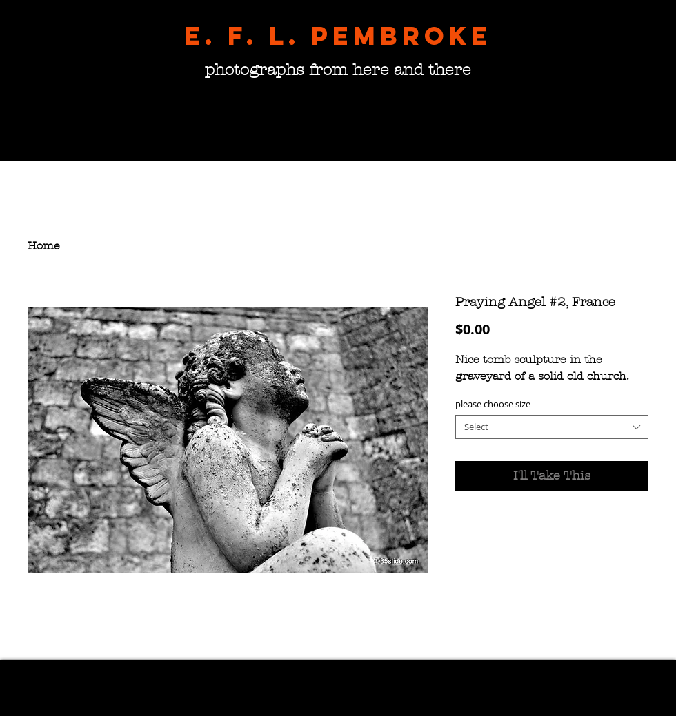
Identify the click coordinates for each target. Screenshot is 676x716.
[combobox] (551, 427)
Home (44, 245)
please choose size (492, 404)
